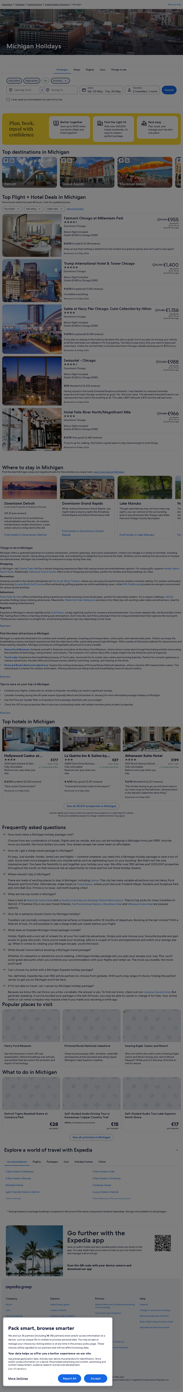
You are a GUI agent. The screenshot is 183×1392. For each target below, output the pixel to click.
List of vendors (17, 1368)
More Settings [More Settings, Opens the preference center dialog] (18, 1378)
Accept (96, 1378)
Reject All (69, 1378)
